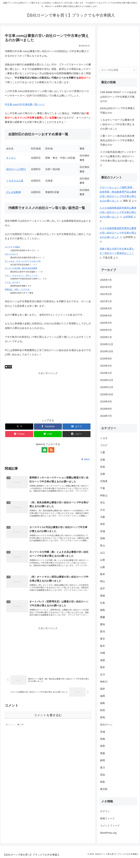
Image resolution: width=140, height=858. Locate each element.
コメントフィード (110, 825)
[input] (118, 70)
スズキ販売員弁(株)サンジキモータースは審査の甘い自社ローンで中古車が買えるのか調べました (118, 159)
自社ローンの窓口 (16, 169)
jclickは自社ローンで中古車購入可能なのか (117, 110)
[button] (76, 434)
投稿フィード (107, 818)
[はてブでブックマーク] (76, 426)
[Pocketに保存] (19, 434)
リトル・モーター (12, 282)
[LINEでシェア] (48, 434)
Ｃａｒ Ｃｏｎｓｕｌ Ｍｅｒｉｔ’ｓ (21, 275)
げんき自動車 (13, 192)
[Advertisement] (48, 394)
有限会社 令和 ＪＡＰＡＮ (17, 289)
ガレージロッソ (11, 254)
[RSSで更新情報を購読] (51, 450)
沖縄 (8, 367)
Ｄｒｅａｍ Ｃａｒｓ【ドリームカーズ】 (23, 261)
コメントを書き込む (48, 715)
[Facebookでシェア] (48, 426)
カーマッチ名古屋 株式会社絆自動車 (21, 268)
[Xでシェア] (19, 426)
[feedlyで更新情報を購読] (44, 450)
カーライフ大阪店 (12, 247)
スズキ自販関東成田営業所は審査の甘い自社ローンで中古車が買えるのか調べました (118, 212)
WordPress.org (108, 832)
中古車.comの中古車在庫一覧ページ (25, 104)
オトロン (11, 158)
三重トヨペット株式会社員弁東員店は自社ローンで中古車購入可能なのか (117, 140)
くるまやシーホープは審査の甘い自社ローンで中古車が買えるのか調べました (117, 124)
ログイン (105, 811)
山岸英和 (128, 216)
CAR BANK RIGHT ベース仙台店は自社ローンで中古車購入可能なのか (118, 97)
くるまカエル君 (14, 180)
